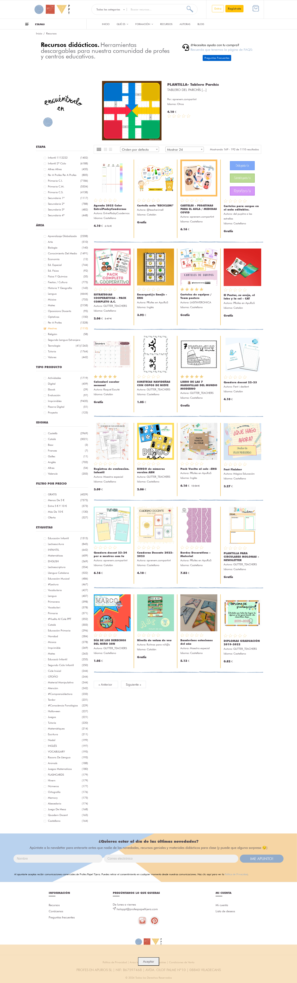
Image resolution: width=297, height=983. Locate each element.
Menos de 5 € (68, 500)
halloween (68, 711)
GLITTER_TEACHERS (115, 305)
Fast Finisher (233, 469)
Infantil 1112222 (68, 158)
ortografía (68, 792)
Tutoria (68, 351)
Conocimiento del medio (68, 253)
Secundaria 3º (68, 209)
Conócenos (56, 911)
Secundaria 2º (68, 204)
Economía (68, 259)
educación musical (68, 578)
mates (68, 653)
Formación (144, 24)
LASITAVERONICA (200, 302)
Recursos (166, 24)
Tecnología (64, 345)
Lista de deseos (225, 911)
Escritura (68, 734)
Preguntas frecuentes (62, 917)
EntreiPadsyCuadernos (116, 213)
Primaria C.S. (68, 192)
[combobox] (139, 149)
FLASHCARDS (68, 775)
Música (68, 299)
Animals (68, 763)
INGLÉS (68, 746)
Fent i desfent (241, 386)
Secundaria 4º (68, 215)
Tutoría (68, 723)
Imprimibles (68, 401)
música (68, 642)
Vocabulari (68, 607)
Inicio (106, 24)
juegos (68, 717)
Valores (68, 357)
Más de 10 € (68, 512)
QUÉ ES (122, 24)
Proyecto (68, 412)
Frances (68, 450)
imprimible (68, 648)
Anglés (68, 462)
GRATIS (68, 494)
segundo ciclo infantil (68, 665)
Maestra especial (113, 476)
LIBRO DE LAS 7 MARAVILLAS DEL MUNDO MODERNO (198, 385)
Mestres (68, 328)
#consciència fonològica (68, 705)
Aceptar (148, 961)
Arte (68, 242)
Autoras (185, 24)
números (68, 786)
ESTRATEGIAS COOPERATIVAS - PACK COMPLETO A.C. (110, 298)
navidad (68, 636)
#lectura (68, 584)
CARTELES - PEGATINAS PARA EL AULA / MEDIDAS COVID (198, 209)
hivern (68, 780)
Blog (200, 24)
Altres (68, 468)
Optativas (68, 317)
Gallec (68, 456)
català (68, 625)
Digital (68, 384)
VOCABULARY (68, 751)
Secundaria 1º (68, 198)
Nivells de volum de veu (154, 640)
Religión (68, 334)
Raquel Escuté (111, 389)
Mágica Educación (244, 473)
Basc (68, 445)
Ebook (68, 389)
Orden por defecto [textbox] (135, 149)
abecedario (68, 803)
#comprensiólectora (68, 694)
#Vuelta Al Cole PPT (68, 619)
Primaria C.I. (68, 181)
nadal (68, 740)
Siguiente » (133, 684)
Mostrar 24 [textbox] (175, 149)
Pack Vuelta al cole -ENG (198, 468)
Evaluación (68, 395)
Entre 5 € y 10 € (68, 506)
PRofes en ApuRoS (157, 302)
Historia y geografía (68, 288)
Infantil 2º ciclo (68, 163)
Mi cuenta (222, 905)
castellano (68, 821)
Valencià (68, 474)
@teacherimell (155, 209)
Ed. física (68, 271)
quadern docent (68, 815)
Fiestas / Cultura (68, 282)
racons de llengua (68, 757)
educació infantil (68, 659)
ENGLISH (68, 561)
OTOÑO (68, 676)
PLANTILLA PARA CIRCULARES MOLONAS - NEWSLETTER (241, 557)
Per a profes (68, 322)
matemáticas (68, 555)
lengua (68, 596)
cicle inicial (68, 671)
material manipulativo (68, 682)
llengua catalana (68, 573)
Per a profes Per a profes (68, 175)
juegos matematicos (68, 769)
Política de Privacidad (236, 874)
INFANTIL (68, 550)
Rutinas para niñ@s (158, 644)
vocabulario (68, 590)
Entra (217, 8)
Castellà (68, 433)
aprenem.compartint (184, 99)
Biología (68, 247)
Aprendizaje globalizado (68, 236)
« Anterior (106, 684)
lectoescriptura (68, 567)
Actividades (68, 378)
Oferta (68, 517)
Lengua (68, 294)
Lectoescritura (68, 544)
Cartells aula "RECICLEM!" (155, 205)
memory (68, 798)
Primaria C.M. (68, 186)
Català (68, 439)
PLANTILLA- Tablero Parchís (193, 84)
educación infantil (68, 538)
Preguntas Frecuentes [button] (216, 57)
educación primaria (68, 630)
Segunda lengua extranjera (68, 340)
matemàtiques (68, 728)
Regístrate (234, 8)
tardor (68, 700)
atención (68, 688)
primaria (68, 613)
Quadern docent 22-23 (240, 382)
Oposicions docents (68, 311)
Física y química (68, 276)
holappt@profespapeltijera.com (137, 909)
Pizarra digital (68, 407)
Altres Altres (68, 169)
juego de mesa (68, 809)
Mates (68, 305)
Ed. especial (68, 265)
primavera (68, 602)
